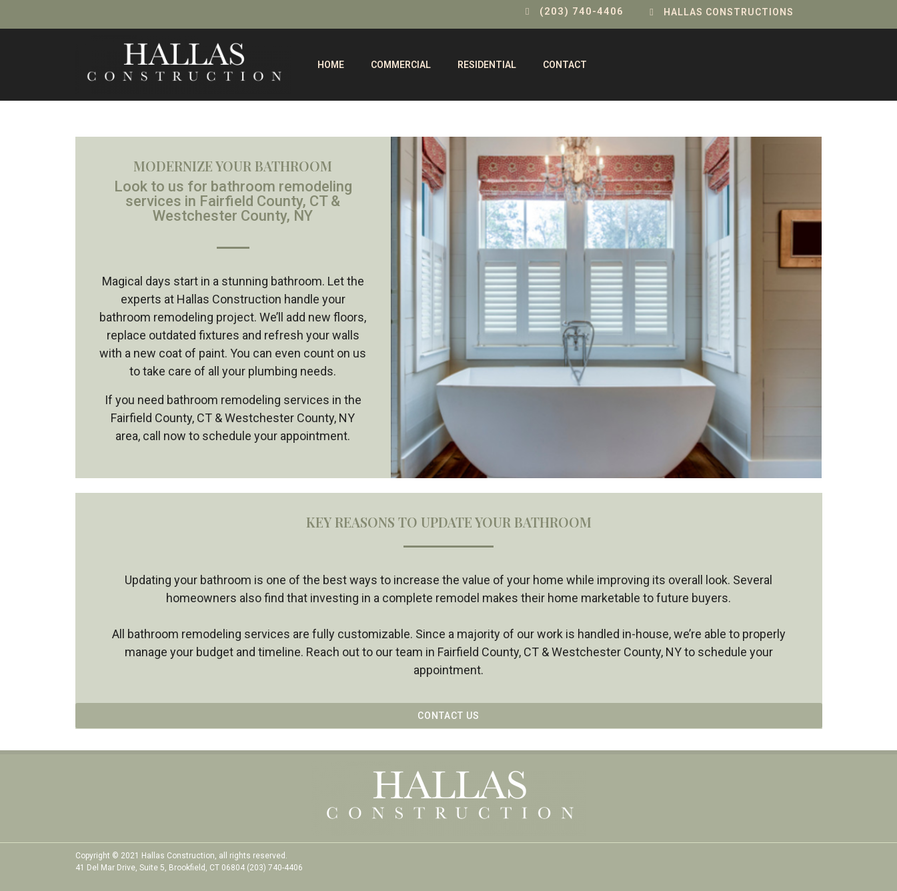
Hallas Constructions (729, 12)
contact (565, 64)
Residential (487, 64)
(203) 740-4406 (582, 11)
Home (330, 64)
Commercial (401, 64)
